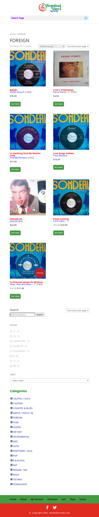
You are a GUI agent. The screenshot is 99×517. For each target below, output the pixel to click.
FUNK (16, 422)
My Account (37, 499)
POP (15, 455)
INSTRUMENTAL (21, 436)
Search (40, 314)
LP (14, 331)
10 (14, 366)
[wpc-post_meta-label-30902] (49, 380)
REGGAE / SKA (20, 469)
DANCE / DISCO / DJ (23, 412)
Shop (72, 499)
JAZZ (15, 441)
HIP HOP (17, 431)
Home (13, 34)
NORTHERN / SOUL (23, 450)
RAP (15, 465)
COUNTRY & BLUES (23, 408)
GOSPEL (17, 427)
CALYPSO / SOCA (21, 398)
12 (14, 361)
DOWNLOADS (20, 484)
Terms (82, 499)
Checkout (52, 499)
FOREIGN (17, 417)
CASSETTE (18, 346)
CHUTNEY (18, 403)
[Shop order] (51, 46)
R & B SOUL (19, 460)
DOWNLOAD (19, 341)
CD (14, 336)
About (23, 499)
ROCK (16, 474)
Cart (63, 499)
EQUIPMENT (19, 351)
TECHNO (17, 479)
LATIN (16, 446)
